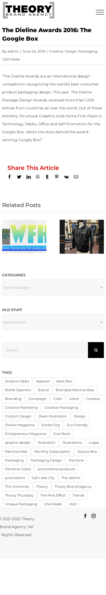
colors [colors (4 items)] (74, 399)
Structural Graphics (37, 116)
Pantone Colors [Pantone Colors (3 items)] (18, 469)
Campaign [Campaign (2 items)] (37, 399)
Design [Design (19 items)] (80, 416)
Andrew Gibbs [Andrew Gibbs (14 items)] (17, 381)
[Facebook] (85, 516)
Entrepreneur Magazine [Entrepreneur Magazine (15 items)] (25, 434)
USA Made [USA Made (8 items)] (53, 504)
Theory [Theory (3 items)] (42, 487)
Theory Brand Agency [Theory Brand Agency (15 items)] (73, 487)
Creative (56, 51)
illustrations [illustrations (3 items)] (72, 443)
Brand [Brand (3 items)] (43, 390)
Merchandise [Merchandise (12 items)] (16, 452)
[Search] (96, 350)
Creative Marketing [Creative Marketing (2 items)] (21, 407)
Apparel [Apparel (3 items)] (43, 381)
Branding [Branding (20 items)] (13, 399)
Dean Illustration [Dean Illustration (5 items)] (52, 416)
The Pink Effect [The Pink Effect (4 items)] (53, 495)
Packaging (87, 51)
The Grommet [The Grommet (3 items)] (17, 487)
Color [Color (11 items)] (58, 399)
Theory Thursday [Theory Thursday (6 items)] (19, 495)
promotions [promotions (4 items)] (15, 478)
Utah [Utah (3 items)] (73, 504)
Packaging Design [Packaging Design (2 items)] (46, 460)
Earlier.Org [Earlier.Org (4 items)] (51, 425)
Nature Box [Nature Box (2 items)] (87, 452)
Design (71, 51)
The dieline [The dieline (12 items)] (70, 478)
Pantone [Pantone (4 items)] (76, 460)
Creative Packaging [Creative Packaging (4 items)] (61, 407)
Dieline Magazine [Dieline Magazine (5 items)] (20, 425)
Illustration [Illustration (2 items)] (47, 443)
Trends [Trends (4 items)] (78, 495)
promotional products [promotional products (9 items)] (56, 469)
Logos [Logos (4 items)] (94, 443)
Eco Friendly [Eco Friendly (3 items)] (77, 425)
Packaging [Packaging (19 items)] (14, 460)
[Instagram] (93, 516)
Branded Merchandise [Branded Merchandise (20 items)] (75, 390)
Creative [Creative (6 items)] (93, 399)
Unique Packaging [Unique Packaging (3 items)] (21, 504)
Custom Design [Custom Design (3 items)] (18, 416)
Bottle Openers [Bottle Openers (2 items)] (18, 390)
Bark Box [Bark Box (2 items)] (64, 381)
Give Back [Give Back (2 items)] (61, 434)
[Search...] (45, 350)
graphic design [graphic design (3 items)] (18, 443)
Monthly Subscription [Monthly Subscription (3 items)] (52, 452)
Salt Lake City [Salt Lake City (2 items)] (43, 478)
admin (13, 51)
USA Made (11, 59)
